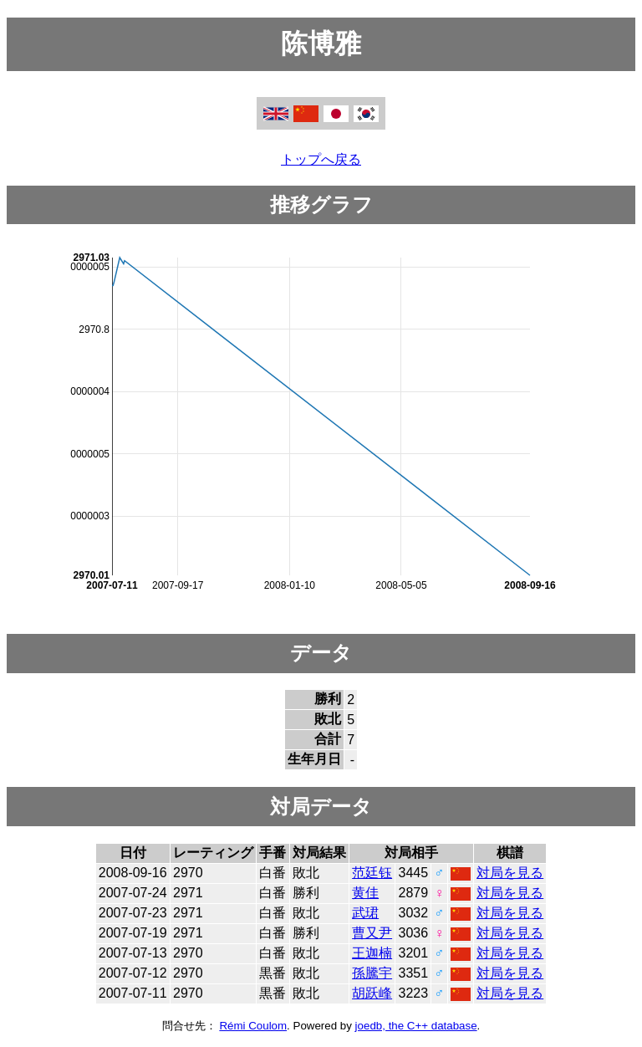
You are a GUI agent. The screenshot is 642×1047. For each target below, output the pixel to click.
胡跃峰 (372, 993)
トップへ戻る (321, 159)
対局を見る (509, 873)
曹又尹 (372, 933)
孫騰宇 (372, 973)
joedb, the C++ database (416, 1025)
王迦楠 (372, 953)
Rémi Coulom (253, 1025)
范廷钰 (372, 873)
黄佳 (365, 893)
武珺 (365, 913)
